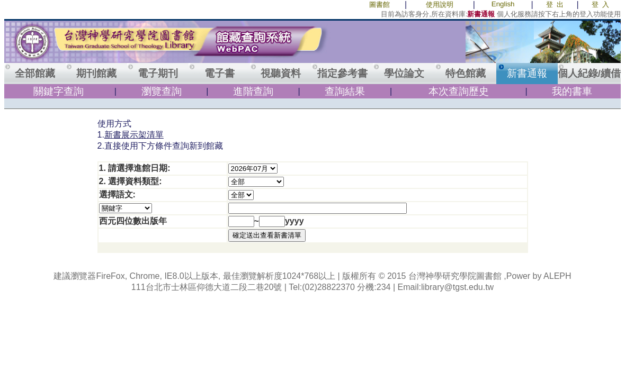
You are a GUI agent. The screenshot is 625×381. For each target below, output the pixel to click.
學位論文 (404, 73)
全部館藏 (35, 73)
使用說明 (439, 4)
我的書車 (572, 91)
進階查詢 (253, 91)
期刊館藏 (96, 73)
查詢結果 (345, 91)
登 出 (555, 4)
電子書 (219, 73)
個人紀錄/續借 (589, 73)
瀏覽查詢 (161, 91)
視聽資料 (281, 73)
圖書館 (379, 4)
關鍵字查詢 (58, 91)
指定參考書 (342, 73)
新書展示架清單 (134, 134)
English (503, 4)
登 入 (600, 4)
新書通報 (527, 73)
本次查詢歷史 (458, 91)
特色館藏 (465, 73)
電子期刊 (158, 73)
